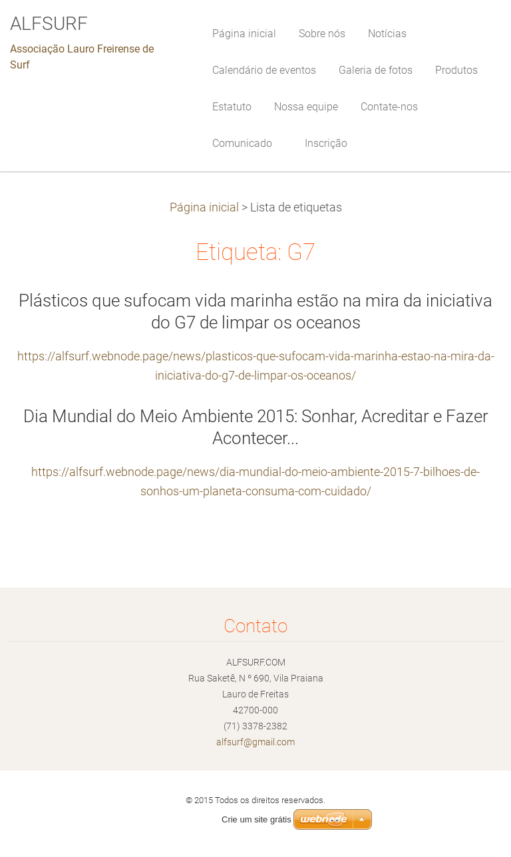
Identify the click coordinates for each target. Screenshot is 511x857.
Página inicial (204, 207)
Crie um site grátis (256, 819)
